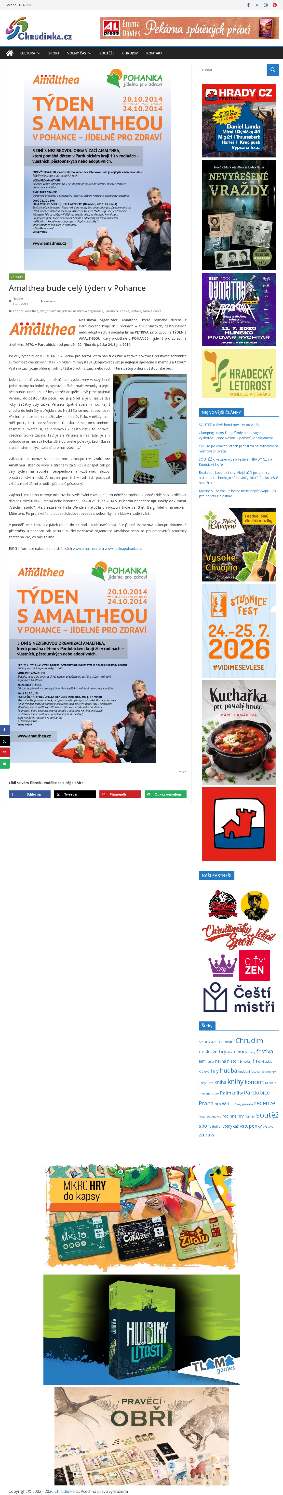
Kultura (27, 53)
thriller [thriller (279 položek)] (217, 1126)
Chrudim (130, 53)
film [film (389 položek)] (202, 1061)
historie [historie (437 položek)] (234, 1061)
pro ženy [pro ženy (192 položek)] (235, 1104)
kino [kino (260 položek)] (210, 1083)
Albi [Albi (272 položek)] (201, 1042)
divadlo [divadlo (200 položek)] (232, 1052)
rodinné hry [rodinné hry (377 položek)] (233, 1116)
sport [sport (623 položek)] (205, 1125)
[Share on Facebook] (30, 794)
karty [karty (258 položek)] (202, 1083)
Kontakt (154, 53)
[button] (37, 53)
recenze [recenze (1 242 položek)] (264, 1103)
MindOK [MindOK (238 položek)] (270, 1083)
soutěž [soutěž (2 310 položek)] (267, 1115)
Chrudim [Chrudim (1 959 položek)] (249, 1040)
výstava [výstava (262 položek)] (268, 1126)
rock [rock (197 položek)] (202, 1116)
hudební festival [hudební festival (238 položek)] (249, 1072)
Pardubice (112, 311)
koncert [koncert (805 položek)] (254, 1081)
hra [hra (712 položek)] (257, 1060)
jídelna (67, 311)
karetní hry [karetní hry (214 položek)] (268, 1071)
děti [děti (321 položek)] (241, 1052)
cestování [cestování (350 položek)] (225, 1041)
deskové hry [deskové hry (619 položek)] (212, 1051)
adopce (18, 311)
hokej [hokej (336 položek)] (247, 1061)
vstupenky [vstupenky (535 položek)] (251, 1126)
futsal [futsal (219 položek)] (210, 1061)
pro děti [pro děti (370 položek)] (222, 1104)
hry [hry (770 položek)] (215, 1070)
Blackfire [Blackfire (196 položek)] (210, 1042)
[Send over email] (166, 794)
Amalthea (31, 311)
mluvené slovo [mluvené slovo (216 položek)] (209, 1093)
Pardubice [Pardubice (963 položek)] (257, 1092)
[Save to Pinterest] (120, 794)
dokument (54, 311)
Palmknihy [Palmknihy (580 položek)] (231, 1093)
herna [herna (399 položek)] (220, 1061)
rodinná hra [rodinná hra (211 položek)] (213, 1116)
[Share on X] (75, 794)
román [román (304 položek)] (250, 1116)
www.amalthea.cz (87, 548)
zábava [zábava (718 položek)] (207, 1134)
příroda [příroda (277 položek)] (247, 1104)
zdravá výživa (152, 311)
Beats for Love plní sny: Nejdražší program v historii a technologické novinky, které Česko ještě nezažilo (238, 477)
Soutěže (106, 53)
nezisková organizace (88, 311)
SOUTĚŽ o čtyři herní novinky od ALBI (229, 424)
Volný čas (76, 53)
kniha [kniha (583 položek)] (220, 1082)
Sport (53, 53)
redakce (49, 301)
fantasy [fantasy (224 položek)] (250, 1052)
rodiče (124, 311)
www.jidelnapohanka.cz (123, 548)
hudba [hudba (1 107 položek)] (228, 1070)
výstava (136, 311)
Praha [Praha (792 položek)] (206, 1103)
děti (42, 311)
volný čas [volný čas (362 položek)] (231, 1126)
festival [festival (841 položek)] (265, 1051)
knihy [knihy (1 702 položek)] (236, 1081)
